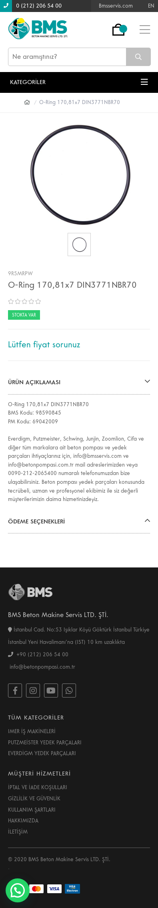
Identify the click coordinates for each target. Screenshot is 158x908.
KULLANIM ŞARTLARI (32, 810)
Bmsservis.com (116, 6)
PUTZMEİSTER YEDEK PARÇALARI (45, 743)
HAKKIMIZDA (23, 821)
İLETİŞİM (18, 832)
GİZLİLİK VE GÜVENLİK (34, 799)
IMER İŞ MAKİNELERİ (32, 731)
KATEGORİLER (79, 82)
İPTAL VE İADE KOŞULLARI (37, 787)
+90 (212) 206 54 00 (38, 654)
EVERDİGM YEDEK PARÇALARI (42, 753)
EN (151, 6)
